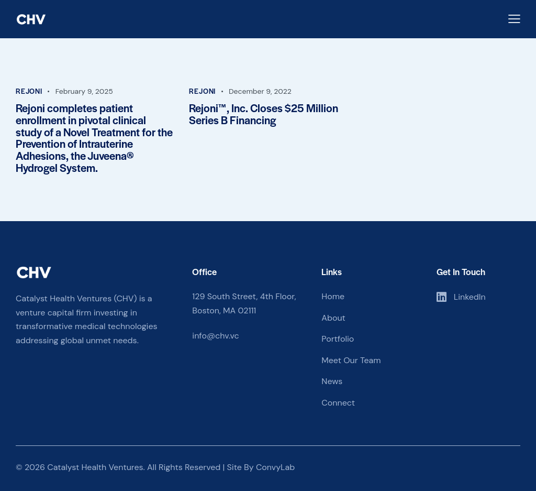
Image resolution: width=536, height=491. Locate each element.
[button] (514, 19)
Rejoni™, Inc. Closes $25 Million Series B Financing (264, 114)
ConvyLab (275, 467)
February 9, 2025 (84, 91)
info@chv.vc (215, 335)
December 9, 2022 (260, 91)
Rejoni (29, 91)
